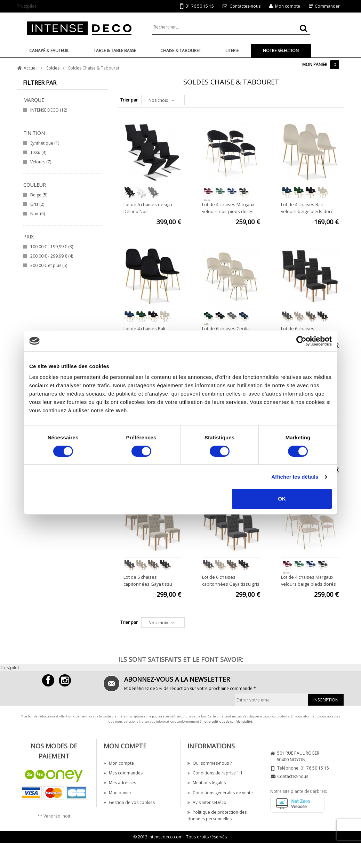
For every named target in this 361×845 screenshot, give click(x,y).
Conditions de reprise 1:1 (215, 773)
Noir (37, 214)
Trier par (129, 100)
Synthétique (44, 143)
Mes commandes (123, 773)
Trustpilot (26, 6)
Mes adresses (120, 783)
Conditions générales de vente (220, 793)
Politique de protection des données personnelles (217, 815)
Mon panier (117, 793)
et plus (48, 265)
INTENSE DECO (48, 110)
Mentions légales (206, 783)
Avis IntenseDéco (206, 802)
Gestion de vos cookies (129, 802)
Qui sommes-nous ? (209, 763)
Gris (37, 204)
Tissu (38, 152)
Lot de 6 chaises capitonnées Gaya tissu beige (147, 584)
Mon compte (287, 6)
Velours (40, 162)
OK (282, 499)
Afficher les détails (294, 477)
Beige (38, 195)
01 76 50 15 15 (197, 6)
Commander (327, 6)
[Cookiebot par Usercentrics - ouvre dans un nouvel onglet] (301, 341)
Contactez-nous (245, 6)
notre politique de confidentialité (227, 721)
